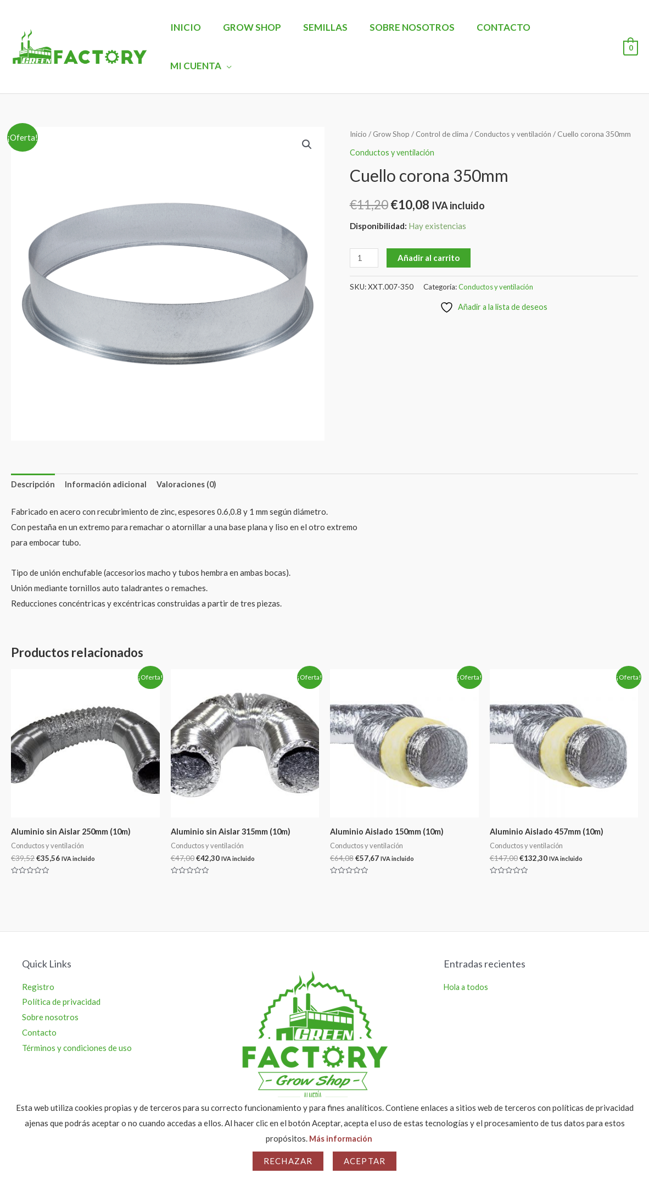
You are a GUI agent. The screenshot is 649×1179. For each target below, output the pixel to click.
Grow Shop (254, 27)
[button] (306, 106)
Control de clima (445, 95)
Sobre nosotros (407, 27)
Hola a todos (467, 949)
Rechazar (288, 1161)
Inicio (191, 27)
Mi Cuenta (566, 27)
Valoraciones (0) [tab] (191, 447)
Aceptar (364, 1161)
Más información (341, 1138)
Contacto (496, 27)
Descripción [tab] (34, 447)
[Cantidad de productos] (364, 233)
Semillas (324, 27)
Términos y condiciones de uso (77, 1011)
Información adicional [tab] (108, 447)
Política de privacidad (61, 965)
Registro (38, 949)
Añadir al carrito (430, 233)
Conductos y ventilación (520, 95)
